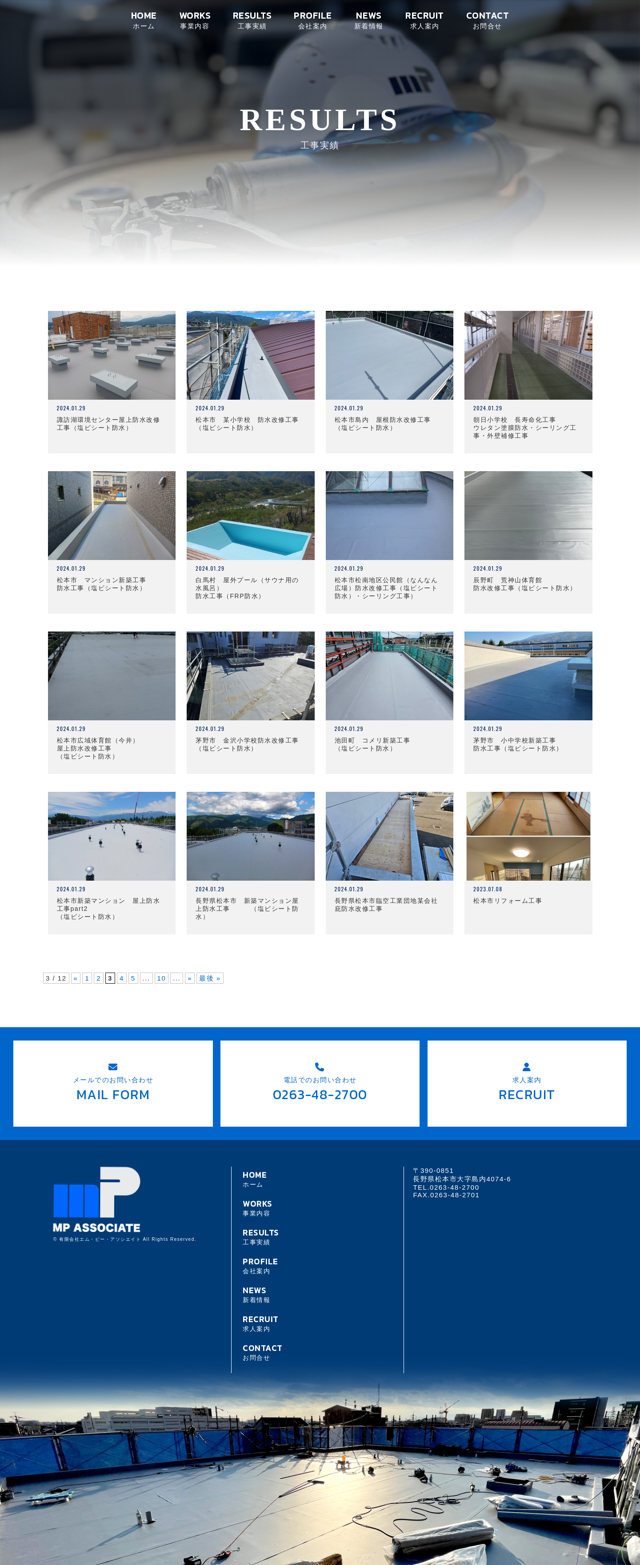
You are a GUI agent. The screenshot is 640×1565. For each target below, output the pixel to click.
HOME (144, 20)
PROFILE (313, 20)
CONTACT (487, 20)
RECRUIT (424, 20)
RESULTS (252, 20)
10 (161, 978)
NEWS (369, 20)
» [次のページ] (190, 978)
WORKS (195, 20)
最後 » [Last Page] (210, 978)
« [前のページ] (76, 978)
